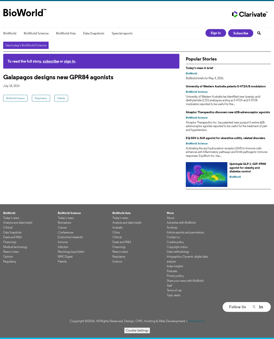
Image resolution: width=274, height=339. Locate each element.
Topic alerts (173, 295)
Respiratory (41, 98)
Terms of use (174, 290)
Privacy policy (175, 276)
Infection (63, 247)
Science (117, 261)
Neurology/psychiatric (71, 252)
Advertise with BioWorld (181, 223)
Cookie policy (175, 242)
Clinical (7, 227)
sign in (69, 61)
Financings (9, 242)
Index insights (175, 266)
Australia (117, 227)
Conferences (65, 232)
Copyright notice (177, 247)
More (170, 213)
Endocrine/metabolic (70, 237)
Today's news (11, 218)
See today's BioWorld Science (25, 45)
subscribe (51, 61)
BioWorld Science (36, 33)
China (116, 232)
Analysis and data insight (17, 223)
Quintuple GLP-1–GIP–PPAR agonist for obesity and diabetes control (247, 167)
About (170, 218)
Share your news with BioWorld (185, 281)
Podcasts (172, 271)
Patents (61, 98)
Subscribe (240, 33)
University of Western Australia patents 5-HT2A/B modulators (226, 86)
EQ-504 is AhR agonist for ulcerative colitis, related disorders (225, 138)
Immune (63, 242)
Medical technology (15, 247)
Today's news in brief (199, 68)
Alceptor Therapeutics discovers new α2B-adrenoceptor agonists (228, 112)
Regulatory (9, 261)
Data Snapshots (93, 33)
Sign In (216, 33)
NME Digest (65, 256)
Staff (169, 286)
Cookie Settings (137, 330)
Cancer (62, 227)
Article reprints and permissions (185, 232)
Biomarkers (64, 223)
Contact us (173, 237)
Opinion (8, 256)
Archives (172, 227)
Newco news (11, 252)
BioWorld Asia (66, 33)
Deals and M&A (12, 237)
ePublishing (196, 321)
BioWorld (9, 33)
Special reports (122, 33)
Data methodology (178, 252)
